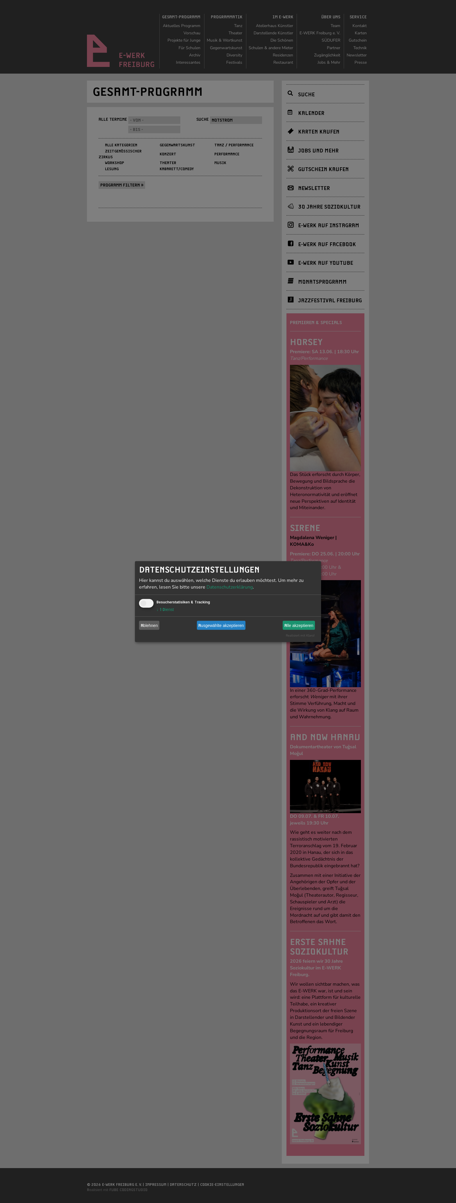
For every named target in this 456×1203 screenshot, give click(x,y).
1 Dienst (165, 609)
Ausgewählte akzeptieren (221, 625)
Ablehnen (149, 625)
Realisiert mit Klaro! (300, 635)
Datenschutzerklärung (229, 587)
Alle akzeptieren (298, 625)
